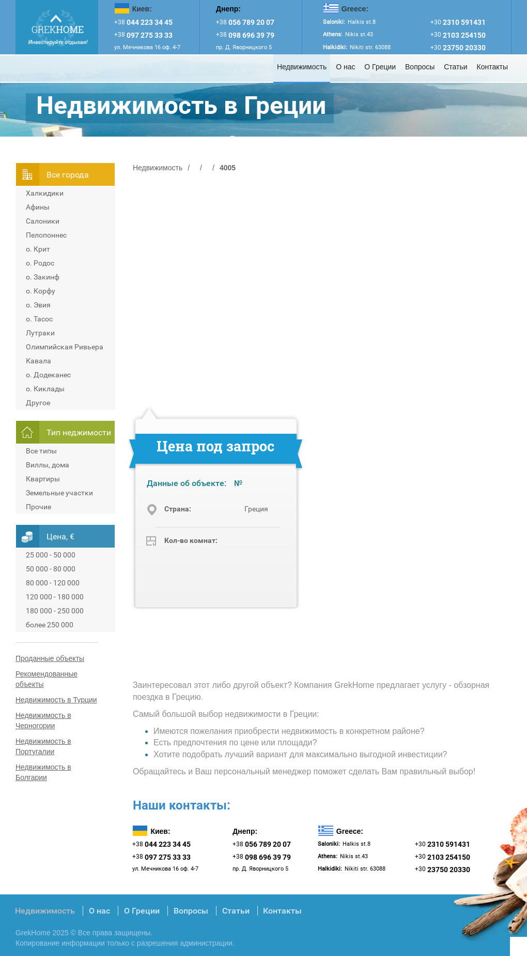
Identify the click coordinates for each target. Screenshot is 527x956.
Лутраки (40, 333)
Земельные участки (59, 493)
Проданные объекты (50, 658)
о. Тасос (39, 319)
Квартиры (43, 479)
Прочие (38, 507)
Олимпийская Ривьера (64, 347)
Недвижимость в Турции (56, 700)
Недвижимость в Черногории (43, 720)
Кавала (38, 361)
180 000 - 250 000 (55, 611)
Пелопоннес (46, 235)
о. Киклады (45, 389)
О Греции (380, 67)
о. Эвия (38, 305)
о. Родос (40, 263)
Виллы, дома (47, 465)
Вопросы (420, 67)
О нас (345, 67)
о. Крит (38, 249)
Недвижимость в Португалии (43, 746)
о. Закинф (42, 277)
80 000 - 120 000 (53, 583)
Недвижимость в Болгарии (43, 772)
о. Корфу (40, 291)
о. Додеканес (48, 375)
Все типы (41, 451)
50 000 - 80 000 (50, 569)
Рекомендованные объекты (47, 679)
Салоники (42, 221)
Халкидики (45, 193)
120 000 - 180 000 (55, 597)
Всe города (68, 175)
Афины (38, 207)
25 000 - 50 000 (50, 555)
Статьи (455, 67)
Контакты (492, 67)
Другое (38, 403)
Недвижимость (302, 67)
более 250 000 (49, 625)
